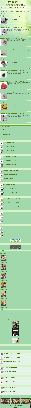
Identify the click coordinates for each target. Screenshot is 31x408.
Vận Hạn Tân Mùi (12, 11)
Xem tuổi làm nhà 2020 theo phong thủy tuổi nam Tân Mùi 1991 (12, 81)
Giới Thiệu (5, 7)
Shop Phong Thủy (16, 7)
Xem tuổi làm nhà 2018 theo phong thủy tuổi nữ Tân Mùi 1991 (12, 49)
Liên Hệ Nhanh (22, 7)
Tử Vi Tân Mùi (7, 11)
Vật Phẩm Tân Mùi (26, 11)
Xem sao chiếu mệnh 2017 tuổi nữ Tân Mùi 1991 (9, 160)
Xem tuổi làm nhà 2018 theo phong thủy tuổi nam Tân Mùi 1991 (12, 102)
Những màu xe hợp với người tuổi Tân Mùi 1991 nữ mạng (10, 192)
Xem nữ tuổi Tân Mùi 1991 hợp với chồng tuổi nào (9, 371)
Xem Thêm (28, 25)
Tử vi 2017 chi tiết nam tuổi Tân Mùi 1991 (8, 146)
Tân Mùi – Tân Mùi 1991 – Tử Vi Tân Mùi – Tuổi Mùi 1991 (16, 405)
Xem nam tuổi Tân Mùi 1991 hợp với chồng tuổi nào (10, 367)
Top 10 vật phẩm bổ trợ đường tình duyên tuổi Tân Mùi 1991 (11, 170)
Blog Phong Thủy (10, 7)
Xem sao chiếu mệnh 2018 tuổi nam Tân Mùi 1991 (9, 164)
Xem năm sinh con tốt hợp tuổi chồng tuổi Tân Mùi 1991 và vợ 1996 (12, 216)
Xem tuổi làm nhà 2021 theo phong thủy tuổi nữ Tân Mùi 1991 (12, 16)
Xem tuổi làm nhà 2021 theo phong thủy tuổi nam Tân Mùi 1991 (12, 70)
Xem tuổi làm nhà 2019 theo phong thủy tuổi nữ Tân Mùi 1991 (12, 38)
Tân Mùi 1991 (2, 11)
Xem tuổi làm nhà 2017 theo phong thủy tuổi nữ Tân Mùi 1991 (12, 59)
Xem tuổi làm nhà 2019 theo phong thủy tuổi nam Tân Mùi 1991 (12, 92)
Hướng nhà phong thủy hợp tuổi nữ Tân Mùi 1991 (9, 391)
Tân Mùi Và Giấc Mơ (3, 13)
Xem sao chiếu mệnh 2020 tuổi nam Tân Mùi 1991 (9, 156)
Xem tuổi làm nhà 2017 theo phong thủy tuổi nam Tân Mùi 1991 (12, 113)
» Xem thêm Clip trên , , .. (5, 319)
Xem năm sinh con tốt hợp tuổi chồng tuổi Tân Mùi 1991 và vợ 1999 (12, 212)
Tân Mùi (2, 7)
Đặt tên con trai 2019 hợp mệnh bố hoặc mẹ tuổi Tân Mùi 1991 (11, 361)
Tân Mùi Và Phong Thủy (19, 11)
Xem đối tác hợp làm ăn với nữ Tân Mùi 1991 (9, 381)
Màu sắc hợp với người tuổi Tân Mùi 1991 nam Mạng (10, 184)
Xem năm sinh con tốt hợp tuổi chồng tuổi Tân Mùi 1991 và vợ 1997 (12, 220)
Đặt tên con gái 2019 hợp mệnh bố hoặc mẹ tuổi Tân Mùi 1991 (11, 357)
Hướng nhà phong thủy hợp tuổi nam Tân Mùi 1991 (10, 387)
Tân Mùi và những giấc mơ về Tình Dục (8, 234)
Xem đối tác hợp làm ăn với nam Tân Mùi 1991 (9, 377)
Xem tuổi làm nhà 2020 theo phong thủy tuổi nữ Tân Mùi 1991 (12, 27)
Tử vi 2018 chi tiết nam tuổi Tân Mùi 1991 (8, 150)
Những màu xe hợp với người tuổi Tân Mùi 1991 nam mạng (11, 188)
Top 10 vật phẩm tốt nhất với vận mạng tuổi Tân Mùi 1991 (10, 174)
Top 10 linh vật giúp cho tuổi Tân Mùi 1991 (8, 178)
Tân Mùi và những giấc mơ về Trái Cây (8, 230)
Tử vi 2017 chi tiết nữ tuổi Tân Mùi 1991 (8, 142)
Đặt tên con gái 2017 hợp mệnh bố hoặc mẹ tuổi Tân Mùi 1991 (11, 353)
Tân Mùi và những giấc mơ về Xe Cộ (8, 226)
